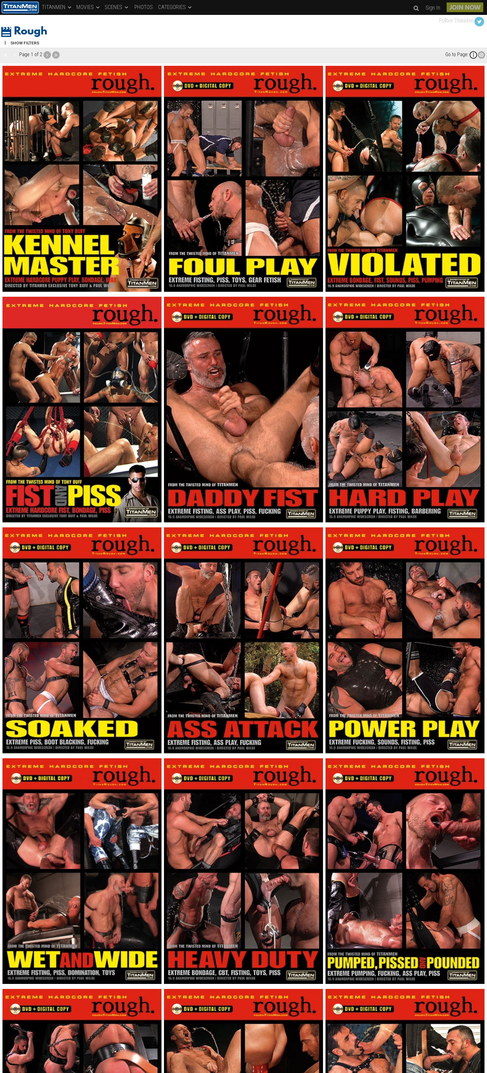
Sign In (433, 7)
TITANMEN (57, 7)
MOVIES (88, 7)
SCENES (117, 7)
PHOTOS (143, 7)
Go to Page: (456, 54)
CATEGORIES (175, 7)
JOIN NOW (464, 8)
